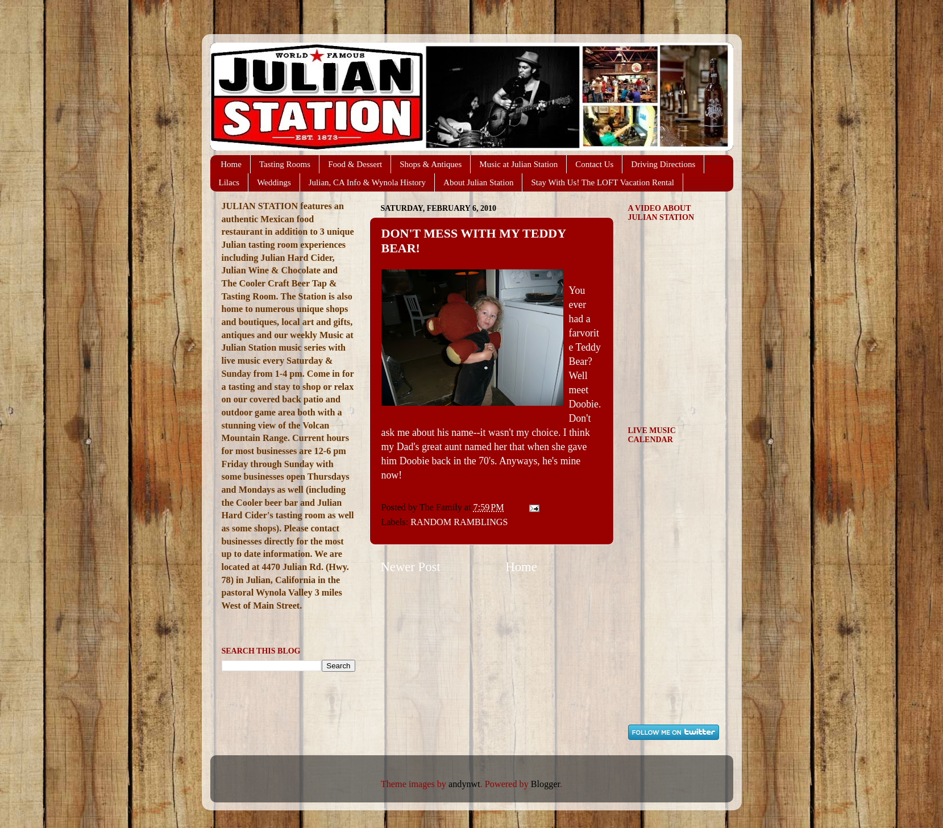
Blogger (545, 784)
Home (231, 164)
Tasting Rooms (284, 164)
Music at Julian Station (518, 164)
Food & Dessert (355, 164)
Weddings (274, 182)
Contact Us (594, 164)
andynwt (464, 784)
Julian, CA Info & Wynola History (367, 182)
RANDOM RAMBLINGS (459, 522)
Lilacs (229, 182)
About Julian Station (478, 182)
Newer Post (411, 567)
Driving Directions (663, 164)
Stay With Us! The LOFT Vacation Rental (602, 182)
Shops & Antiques (431, 164)
